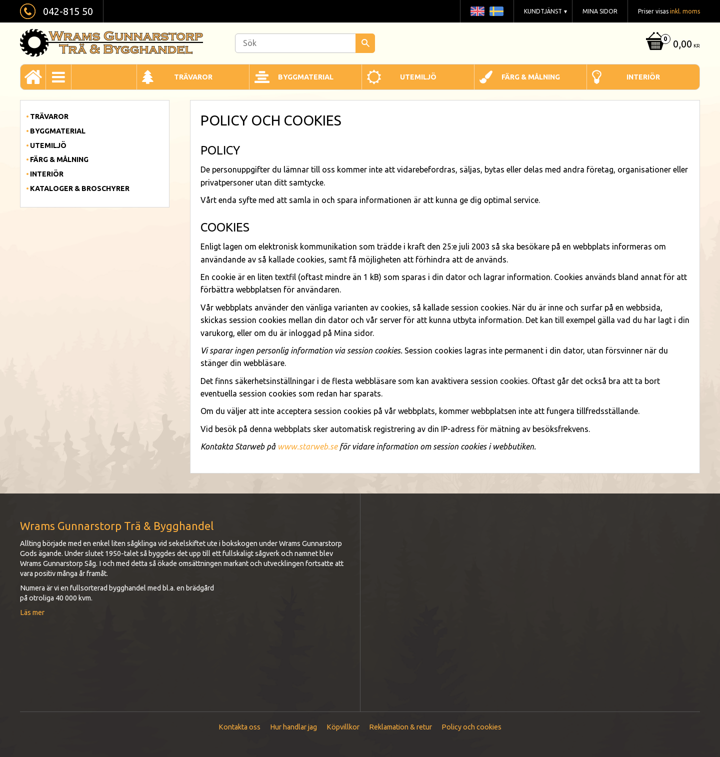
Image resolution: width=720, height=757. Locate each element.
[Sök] (365, 43)
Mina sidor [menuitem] (600, 11)
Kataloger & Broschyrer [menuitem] (80, 188)
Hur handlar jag (293, 727)
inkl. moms (685, 11)
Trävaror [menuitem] (193, 77)
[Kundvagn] (671, 45)
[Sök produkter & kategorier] (305, 43)
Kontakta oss (239, 727)
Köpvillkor (343, 727)
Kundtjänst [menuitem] (543, 11)
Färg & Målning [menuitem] (531, 77)
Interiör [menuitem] (643, 77)
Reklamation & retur (400, 727)
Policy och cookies (472, 727)
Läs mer (32, 612)
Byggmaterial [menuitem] (306, 77)
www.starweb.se (308, 446)
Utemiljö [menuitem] (418, 77)
